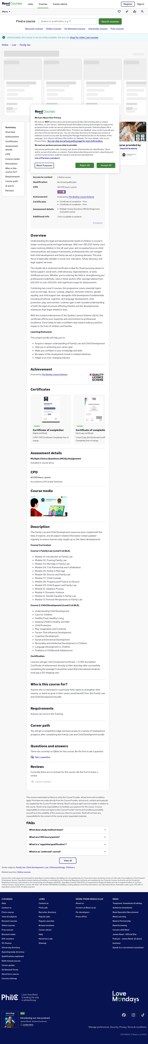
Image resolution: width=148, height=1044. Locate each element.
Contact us (6, 907)
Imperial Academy (128, 148)
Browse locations (46, 925)
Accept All (106, 165)
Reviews (9, 190)
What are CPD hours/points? (44, 837)
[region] (75, 138)
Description (11, 163)
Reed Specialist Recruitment (126, 912)
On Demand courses (74, 28)
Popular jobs (44, 916)
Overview (10, 132)
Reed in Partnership (122, 921)
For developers (82, 912)
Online (5, 44)
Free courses (117, 28)
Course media (12, 159)
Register (127, 4)
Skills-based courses (11, 961)
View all (68, 860)
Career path (11, 181)
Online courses (53, 28)
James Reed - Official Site (124, 934)
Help (4, 903)
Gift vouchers (8, 938)
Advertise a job (46, 938)
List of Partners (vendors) (47, 158)
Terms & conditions (136, 1027)
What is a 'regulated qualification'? (48, 844)
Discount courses (34, 28)
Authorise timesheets (122, 907)
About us (80, 903)
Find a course (25, 21)
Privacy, (123, 1027)
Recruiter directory (47, 912)
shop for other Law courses (84, 37)
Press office (81, 916)
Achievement (12, 136)
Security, (114, 1027)
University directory (11, 947)
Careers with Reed (121, 930)
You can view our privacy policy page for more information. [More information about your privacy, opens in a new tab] (75, 141)
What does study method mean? (46, 829)
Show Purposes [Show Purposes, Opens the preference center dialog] (44, 165)
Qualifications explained (13, 956)
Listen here (28, 1024)
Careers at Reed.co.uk (86, 907)
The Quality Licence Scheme (81, 197)
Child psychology (57, 867)
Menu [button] (6, 11)
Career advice (60, 4)
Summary (10, 127)
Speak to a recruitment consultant (128, 947)
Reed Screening (120, 925)
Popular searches (46, 921)
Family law (25, 44)
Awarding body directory (13, 952)
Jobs (30, 4)
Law (14, 44)
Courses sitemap (9, 978)
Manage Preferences (99, 1027)
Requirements (12, 176)
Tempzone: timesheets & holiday (127, 903)
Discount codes (8, 934)
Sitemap (42, 943)
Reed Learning (119, 916)
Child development (35, 867)
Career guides (8, 965)
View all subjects (9, 916)
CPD (7, 154)
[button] (63, 192)
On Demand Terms (10, 969)
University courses (98, 28)
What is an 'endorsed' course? (45, 851)
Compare (98, 222)
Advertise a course (10, 974)
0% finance (7, 943)
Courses (43, 4)
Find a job (43, 907)
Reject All (85, 165)
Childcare (70, 867)
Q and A (9, 185)
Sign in (140, 4)
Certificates (11, 141)
